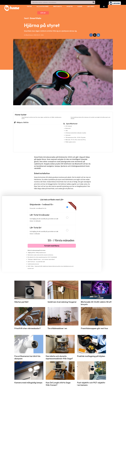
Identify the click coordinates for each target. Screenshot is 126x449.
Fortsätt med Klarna (51, 246)
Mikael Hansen (29, 35)
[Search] (94, 2)
